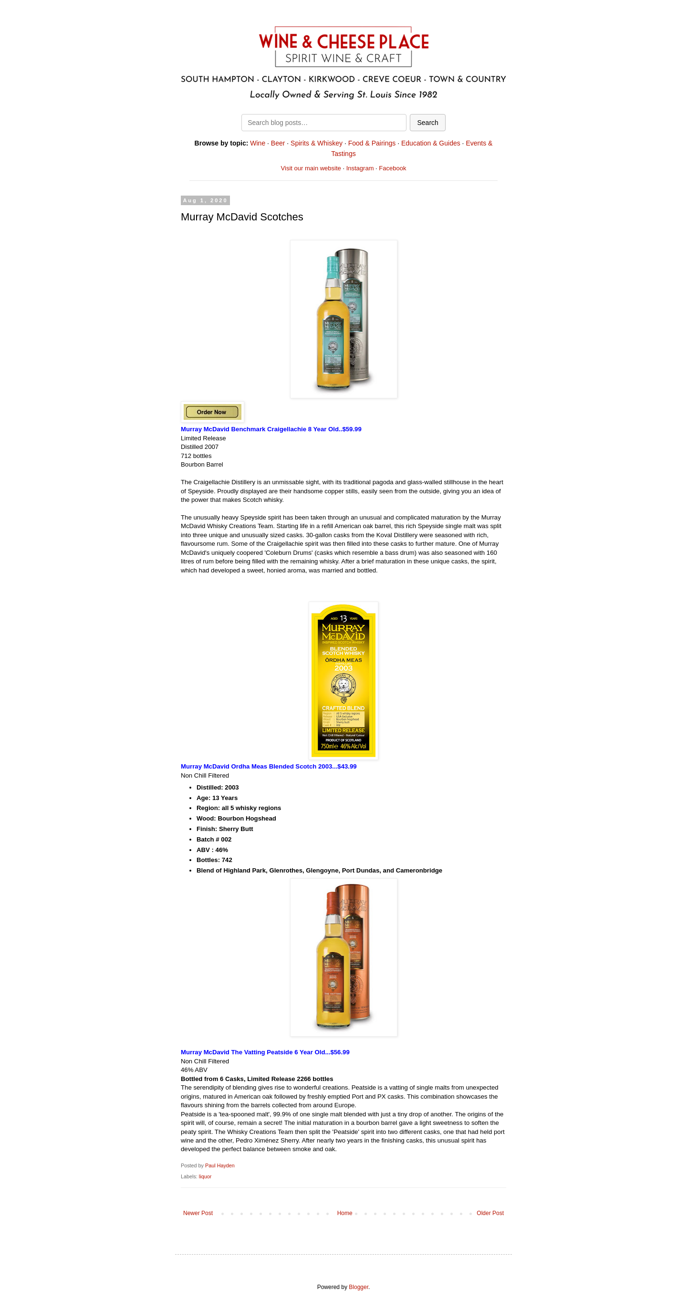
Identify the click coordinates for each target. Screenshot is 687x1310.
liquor (205, 1176)
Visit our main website (311, 168)
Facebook (392, 168)
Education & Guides (430, 143)
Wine (257, 143)
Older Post (490, 1213)
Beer (278, 143)
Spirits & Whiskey (317, 143)
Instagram (360, 168)
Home (345, 1213)
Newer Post (198, 1213)
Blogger (358, 1287)
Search (427, 122)
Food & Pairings (372, 143)
